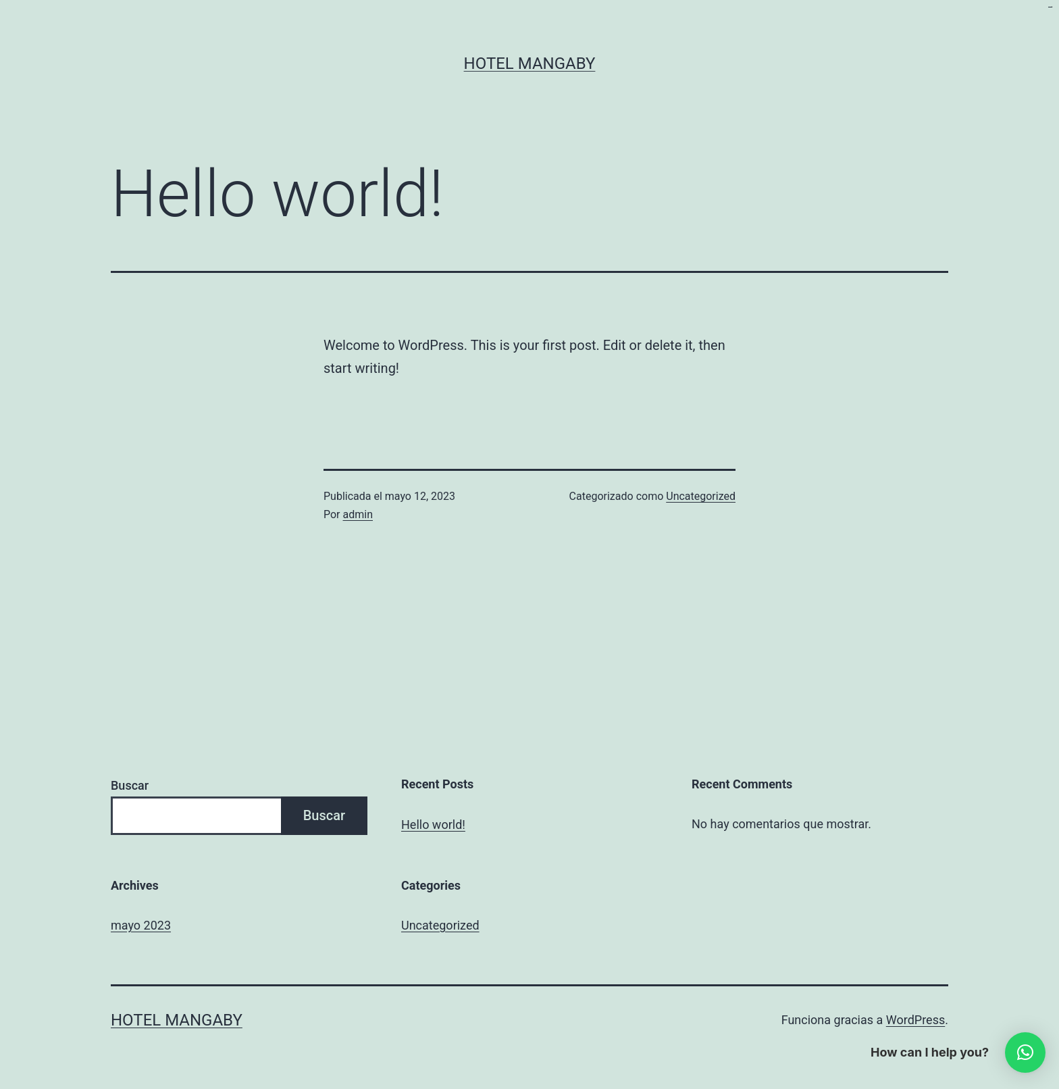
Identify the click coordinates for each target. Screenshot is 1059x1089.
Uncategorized (700, 496)
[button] (1025, 1052)
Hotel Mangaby (530, 63)
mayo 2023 (141, 925)
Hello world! (433, 824)
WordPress (915, 1020)
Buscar (130, 785)
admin (358, 514)
